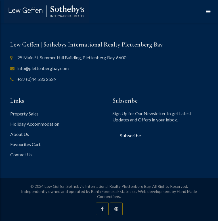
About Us (19, 134)
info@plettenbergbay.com (43, 68)
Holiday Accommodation (34, 124)
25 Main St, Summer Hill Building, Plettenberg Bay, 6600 (71, 57)
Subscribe (130, 135)
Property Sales (24, 113)
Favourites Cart (25, 144)
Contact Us (21, 154)
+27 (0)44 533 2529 (36, 79)
